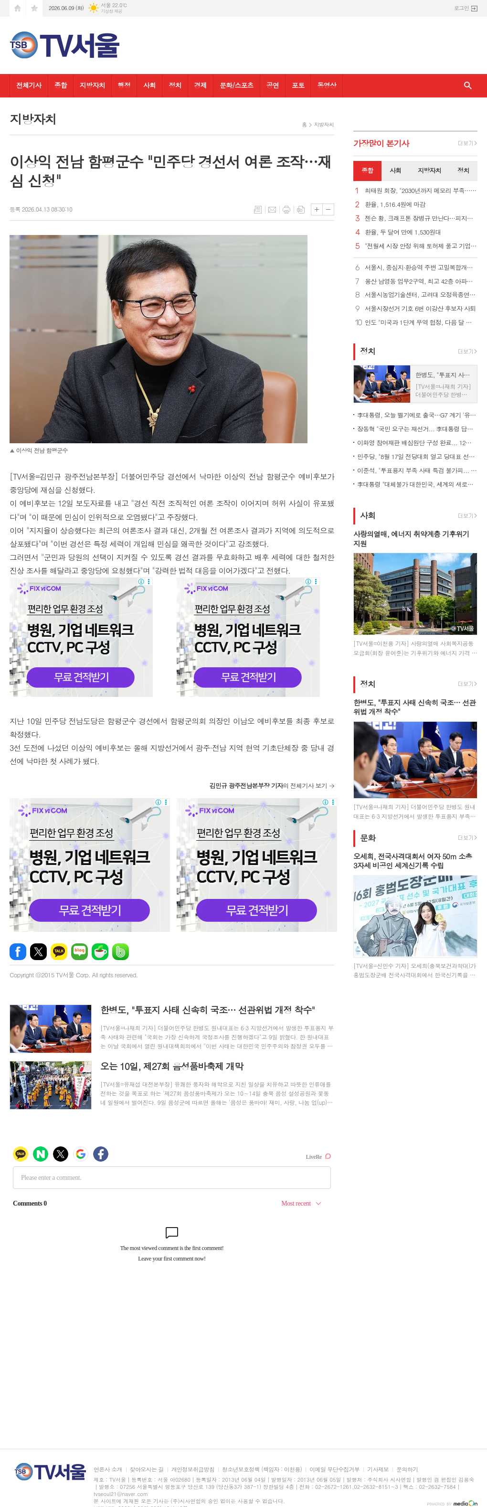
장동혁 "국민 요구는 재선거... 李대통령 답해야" (417, 428)
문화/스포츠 (237, 85)
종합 (60, 85)
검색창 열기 (467, 85)
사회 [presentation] (395, 170)
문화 (367, 838)
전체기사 (29, 85)
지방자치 (92, 85)
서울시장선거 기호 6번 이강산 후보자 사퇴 (420, 309)
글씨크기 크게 (317, 209)
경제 (200, 85)
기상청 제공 (111, 11)
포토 (298, 85)
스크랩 (301, 209)
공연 (272, 85)
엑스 (38, 951)
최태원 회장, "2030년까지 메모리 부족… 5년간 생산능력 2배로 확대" (421, 191)
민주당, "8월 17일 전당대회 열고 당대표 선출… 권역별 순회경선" (417, 456)
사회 (149, 85)
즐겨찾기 (34, 8)
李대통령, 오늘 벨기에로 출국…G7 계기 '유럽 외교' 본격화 (417, 414)
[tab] (367, 171)
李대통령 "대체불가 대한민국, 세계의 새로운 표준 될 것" (417, 484)
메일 (272, 209)
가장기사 (381, 143)
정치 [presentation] (463, 170)
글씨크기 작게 (328, 209)
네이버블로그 (79, 951)
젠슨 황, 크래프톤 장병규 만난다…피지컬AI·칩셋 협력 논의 (421, 218)
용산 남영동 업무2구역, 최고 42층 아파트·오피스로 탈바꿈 (421, 282)
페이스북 (18, 951)
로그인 (461, 7)
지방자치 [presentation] (429, 170)
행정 (124, 85)
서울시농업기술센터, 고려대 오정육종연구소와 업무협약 (421, 295)
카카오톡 (59, 951)
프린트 (286, 209)
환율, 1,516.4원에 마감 (395, 205)
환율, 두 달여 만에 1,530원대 (403, 232)
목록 (258, 209)
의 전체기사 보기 (268, 785)
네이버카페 (100, 951)
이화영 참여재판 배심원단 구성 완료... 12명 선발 (417, 442)
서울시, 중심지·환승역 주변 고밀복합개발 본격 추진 (421, 268)
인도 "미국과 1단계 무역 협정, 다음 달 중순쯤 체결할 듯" (421, 323)
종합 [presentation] (367, 170)
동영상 (326, 85)
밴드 (120, 951)
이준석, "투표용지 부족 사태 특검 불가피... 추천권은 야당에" (417, 470)
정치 (175, 85)
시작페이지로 (18, 8)
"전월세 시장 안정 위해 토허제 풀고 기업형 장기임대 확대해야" (421, 246)
